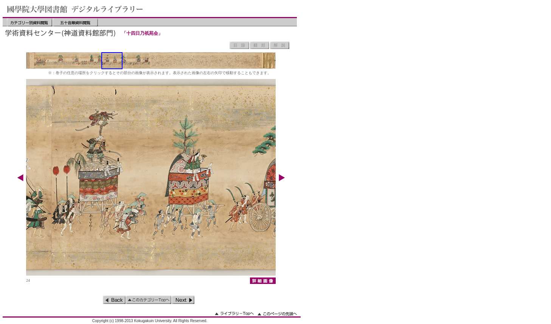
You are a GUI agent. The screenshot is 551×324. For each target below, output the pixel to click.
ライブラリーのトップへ (234, 314)
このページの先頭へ (277, 314)
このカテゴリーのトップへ (148, 300)
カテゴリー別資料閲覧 (29, 22)
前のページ (114, 300)
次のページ (183, 300)
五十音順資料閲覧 (75, 22)
